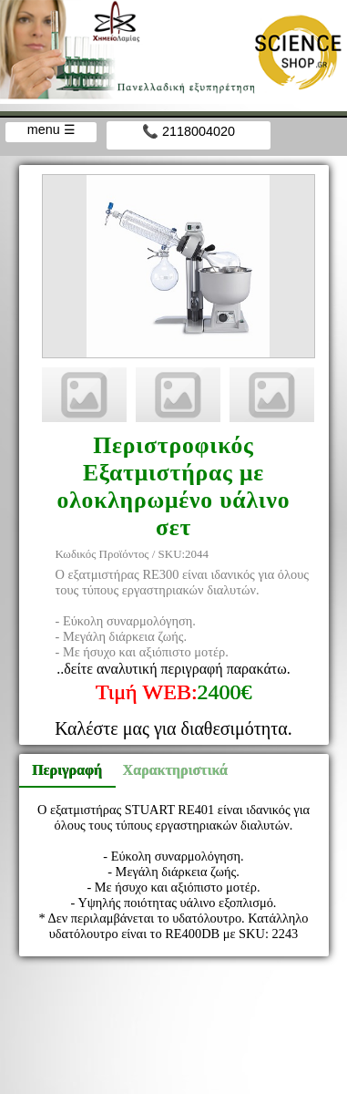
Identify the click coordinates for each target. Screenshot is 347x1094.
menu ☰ (51, 129)
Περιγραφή (67, 770)
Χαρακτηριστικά (167, 770)
